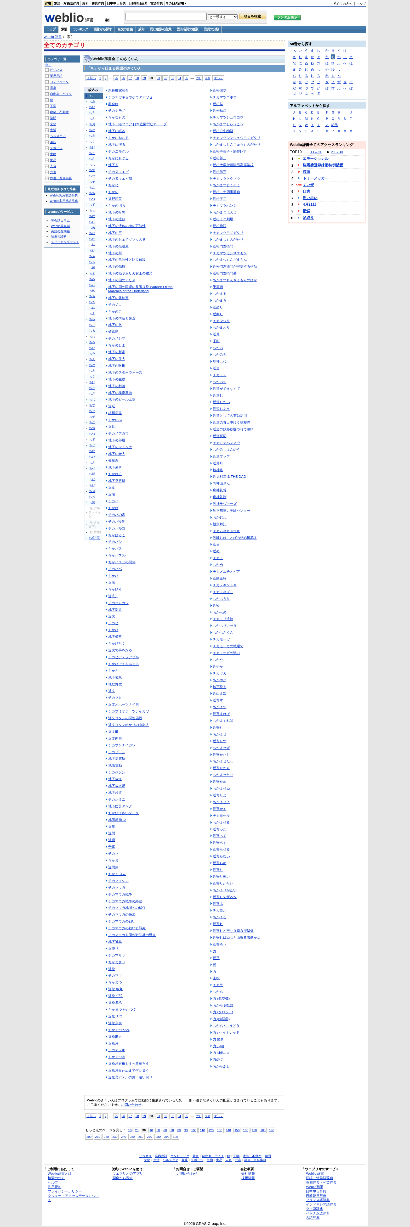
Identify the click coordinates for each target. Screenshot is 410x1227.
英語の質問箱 (60, 231)
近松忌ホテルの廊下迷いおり (130, 1077)
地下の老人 (116, 454)
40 (151, 1130)
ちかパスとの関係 (121, 562)
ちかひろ (115, 589)
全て (48, 64)
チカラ (218, 985)
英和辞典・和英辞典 (321, 1182)
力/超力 (218, 1059)
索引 (64, 29)
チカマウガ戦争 (120, 894)
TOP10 (295, 152)
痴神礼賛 (219, 490)
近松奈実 (115, 1023)
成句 (141, 29)
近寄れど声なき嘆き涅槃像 (233, 931)
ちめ (92, 290)
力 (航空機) (221, 998)
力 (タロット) (223, 1012)
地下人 (113, 165)
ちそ (92, 181)
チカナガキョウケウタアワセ (130, 97)
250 (132, 1136)
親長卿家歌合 (118, 90)
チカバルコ (116, 528)
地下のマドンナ (120, 447)
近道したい (221, 402)
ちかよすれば (223, 721)
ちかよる (219, 917)
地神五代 (219, 361)
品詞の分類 (211, 29)
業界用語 (56, 76)
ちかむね (219, 517)
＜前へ (91, 78)
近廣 (111, 582)
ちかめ (218, 565)
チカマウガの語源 (121, 914)
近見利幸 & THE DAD (229, 477)
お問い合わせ (131, 1105)
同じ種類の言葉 (160, 29)
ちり (92, 325)
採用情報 (248, 1178)
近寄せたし (221, 755)
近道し (218, 395)
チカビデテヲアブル (123, 657)
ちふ (92, 256)
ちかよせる (221, 822)
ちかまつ (115, 982)
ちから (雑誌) (223, 1005)
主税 (216, 978)
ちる (92, 331)
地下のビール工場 (121, 399)
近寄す (218, 700)
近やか (218, 666)
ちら (92, 319)
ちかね (113, 185)
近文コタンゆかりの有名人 (128, 725)
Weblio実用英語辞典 (64, 201)
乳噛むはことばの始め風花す (235, 538)
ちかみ (218, 348)
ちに (92, 222)
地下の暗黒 (116, 212)
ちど (92, 445)
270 (149, 1136)
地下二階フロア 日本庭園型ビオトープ (137, 124)
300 (207, 78)
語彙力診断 (59, 236)
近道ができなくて (226, 389)
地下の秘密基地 (120, 393)
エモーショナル (315, 158)
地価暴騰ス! (117, 820)
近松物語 (219, 226)
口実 (306, 191)
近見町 (218, 463)
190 (271, 1130)
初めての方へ (342, 3)
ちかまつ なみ (119, 1030)
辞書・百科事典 (61, 178)
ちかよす (219, 707)
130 (219, 1130)
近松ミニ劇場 (223, 219)
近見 (216, 334)
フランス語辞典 (318, 1200)
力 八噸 (218, 1046)
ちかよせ (219, 734)
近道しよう (221, 409)
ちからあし (221, 1066)
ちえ (92, 118)
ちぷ (92, 491)
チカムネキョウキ (226, 531)
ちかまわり (221, 327)
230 (114, 1136)
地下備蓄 (115, 637)
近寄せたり (221, 768)
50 (158, 1130)
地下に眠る (116, 131)
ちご (92, 388)
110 (202, 1130)
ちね (92, 233)
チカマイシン (118, 881)
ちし (92, 164)
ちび (92, 457)
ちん (92, 359)
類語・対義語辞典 (66, 3)
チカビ (113, 623)
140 (228, 1130)
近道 (216, 368)
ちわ (92, 348)
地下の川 (115, 253)
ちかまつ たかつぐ (122, 1009)
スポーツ (56, 148)
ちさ (92, 159)
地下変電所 (116, 759)
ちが (92, 365)
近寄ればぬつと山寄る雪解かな (236, 937)
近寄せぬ (219, 782)
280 (158, 1136)
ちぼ (92, 474)
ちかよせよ (221, 802)
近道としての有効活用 (230, 416)
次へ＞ (218, 78)
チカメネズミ (223, 592)
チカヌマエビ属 (120, 179)
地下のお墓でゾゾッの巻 (127, 239)
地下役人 (219, 687)
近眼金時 (219, 578)
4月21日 (309, 204)
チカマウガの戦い (121, 921)
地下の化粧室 (118, 298)
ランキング (80, 29)
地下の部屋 (116, 440)
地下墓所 (115, 467)
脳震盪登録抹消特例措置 (323, 165)
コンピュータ (59, 82)
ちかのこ (115, 311)
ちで (92, 439)
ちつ (92, 199)
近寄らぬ (219, 863)
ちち (92, 193)
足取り (308, 218)
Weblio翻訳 (314, 1187)
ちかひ (113, 576)
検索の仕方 (56, 1178)
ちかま (113, 860)
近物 (216, 605)
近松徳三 (219, 172)
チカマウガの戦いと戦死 (127, 928)
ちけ (92, 147)
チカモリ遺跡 (223, 619)
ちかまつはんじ (225, 212)
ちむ (92, 285)
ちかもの (219, 612)
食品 (53, 160)
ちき (92, 136)
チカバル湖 (116, 522)
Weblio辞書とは (60, 1173)
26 (123, 78)
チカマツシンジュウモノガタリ (236, 138)
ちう (92, 113)
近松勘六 (115, 1037)
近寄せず (219, 741)
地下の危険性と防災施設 (127, 260)
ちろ (92, 342)
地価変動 (115, 765)
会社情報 (248, 1173)
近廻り (218, 307)
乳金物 (113, 104)
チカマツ (115, 975)
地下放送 (115, 779)
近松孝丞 (115, 1003)
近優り (113, 948)
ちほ (92, 267)
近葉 (111, 487)
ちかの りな (117, 205)
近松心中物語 (223, 131)
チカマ (113, 853)
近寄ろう (219, 944)
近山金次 (219, 693)
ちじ (92, 399)
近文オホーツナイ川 (123, 704)
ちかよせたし (223, 761)
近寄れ (218, 924)
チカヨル (219, 910)
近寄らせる (221, 849)
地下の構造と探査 (121, 318)
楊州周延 (115, 413)
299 (198, 78)
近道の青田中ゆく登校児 (231, 422)
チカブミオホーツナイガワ (128, 711)
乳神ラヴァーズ (225, 504)
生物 (53, 154)
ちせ (92, 176)
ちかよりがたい (225, 890)
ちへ (92, 262)
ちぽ (92, 502)
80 (179, 1130)
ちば (92, 451)
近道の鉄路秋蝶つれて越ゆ (233, 429)
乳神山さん (221, 483)
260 (140, 1136)
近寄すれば (221, 714)
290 (166, 1136)
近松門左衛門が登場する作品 (235, 266)
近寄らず (219, 843)
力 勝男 (218, 1039)
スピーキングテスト (65, 242)
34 (179, 78)
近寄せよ (219, 795)
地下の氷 (115, 325)
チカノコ (115, 305)
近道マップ (221, 456)
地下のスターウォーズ (125, 372)
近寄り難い (221, 877)
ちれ (92, 336)
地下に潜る (116, 145)
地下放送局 (116, 786)
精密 (306, 172)
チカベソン (116, 772)
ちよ (92, 313)
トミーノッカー (315, 178)
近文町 (113, 732)
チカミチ (219, 375)
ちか (92, 130)
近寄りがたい (223, 883)
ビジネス (56, 70)
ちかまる (219, 294)
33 (172, 78)
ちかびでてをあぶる (123, 664)
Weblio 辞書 (53, 37)
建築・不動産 (59, 112)
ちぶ (92, 462)
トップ (51, 29)
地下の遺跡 (116, 219)
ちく (92, 141)
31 (158, 78)
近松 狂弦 (115, 996)
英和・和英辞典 (93, 3)
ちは (92, 244)
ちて (92, 204)
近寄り (218, 870)
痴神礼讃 (219, 497)
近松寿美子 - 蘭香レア (230, 151)
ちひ (92, 250)
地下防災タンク (120, 806)
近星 (111, 827)
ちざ (92, 394)
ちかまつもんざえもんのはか (235, 280)
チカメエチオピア (226, 571)
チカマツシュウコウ (228, 117)
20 (137, 1130)
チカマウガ (116, 888)
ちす (92, 170)
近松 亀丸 (115, 989)
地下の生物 (116, 379)
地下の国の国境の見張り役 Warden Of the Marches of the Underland (140, 289)
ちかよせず (221, 748)
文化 (53, 124)
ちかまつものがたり (228, 239)
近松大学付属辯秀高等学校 (233, 165)
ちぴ (92, 485)
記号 (334, 125)
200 (89, 1136)
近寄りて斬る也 (225, 897)
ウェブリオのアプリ (127, 1173)
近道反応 (219, 436)
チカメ (218, 558)
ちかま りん (117, 874)
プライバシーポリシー (65, 1191)
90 (186, 1130)
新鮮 (306, 211)
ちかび (113, 630)
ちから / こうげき (226, 1026)
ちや (92, 302)
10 (130, 1130)
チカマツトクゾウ (226, 179)
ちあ (92, 101)
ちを (92, 353)
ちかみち (219, 382)
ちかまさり (116, 962)
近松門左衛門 (223, 246)
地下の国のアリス (121, 280)
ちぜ (92, 411)
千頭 (216, 341)
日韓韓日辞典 (138, 3)
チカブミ (115, 698)
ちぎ (92, 371)
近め (216, 551)
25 (116, 78)
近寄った (219, 829)
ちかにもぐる (118, 158)
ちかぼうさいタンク (123, 813)
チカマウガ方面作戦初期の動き (132, 935)
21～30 (337, 152)
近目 (216, 544)
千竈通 (218, 287)
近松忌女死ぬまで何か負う (128, 1070)
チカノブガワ (118, 433)
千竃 (111, 847)
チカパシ (115, 542)
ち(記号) (94, 538)
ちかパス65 (117, 555)
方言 (53, 172)
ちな (92, 216)
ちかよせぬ (221, 788)
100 (193, 1130)
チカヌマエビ (118, 172)
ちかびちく (116, 643)
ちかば (113, 508)
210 (97, 1136)
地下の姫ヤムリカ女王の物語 (130, 273)
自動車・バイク (61, 94)
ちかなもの (116, 117)
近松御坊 (219, 90)
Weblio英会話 (60, 226)
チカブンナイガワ (121, 745)
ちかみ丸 (219, 355)
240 (123, 1136)
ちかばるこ (116, 535)
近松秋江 (219, 110)
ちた (92, 187)
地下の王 (115, 233)
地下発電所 (116, 481)
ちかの (113, 192)
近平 (216, 958)
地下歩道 (115, 793)
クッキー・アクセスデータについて (73, 1198)
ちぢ (92, 428)
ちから (218, 992)
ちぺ (92, 497)
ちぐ (92, 376)
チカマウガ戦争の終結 (125, 901)
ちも (92, 296)
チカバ (113, 501)
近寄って (219, 836)
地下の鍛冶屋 (118, 246)
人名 (53, 166)
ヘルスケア (58, 136)
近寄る (218, 904)
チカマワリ (221, 321)
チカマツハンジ (225, 205)
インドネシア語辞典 (321, 1204)
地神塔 (218, 470)
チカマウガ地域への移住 (127, 908)
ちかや (218, 660)
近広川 (113, 596)
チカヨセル (221, 816)
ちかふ (113, 671)
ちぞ (92, 416)
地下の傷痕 (116, 266)
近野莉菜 (115, 199)
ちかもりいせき (225, 626)
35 (186, 78)
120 (211, 1130)
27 (130, 78)
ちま (92, 273)
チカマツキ (116, 1050)
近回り (218, 314)
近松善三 (219, 158)
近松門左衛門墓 (225, 273)
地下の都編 (116, 386)
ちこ (92, 153)
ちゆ (92, 307)
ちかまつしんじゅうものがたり (236, 145)
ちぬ (92, 227)
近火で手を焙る (120, 650)
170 (254, 1130)
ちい (92, 107)
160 (245, 1130)
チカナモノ (116, 110)
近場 (111, 494)
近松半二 (219, 199)
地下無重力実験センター (231, 511)
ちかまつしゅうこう (228, 124)
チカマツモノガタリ (228, 233)
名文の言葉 (125, 29)
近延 (111, 406)
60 (165, 1130)
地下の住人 (116, 359)
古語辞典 (156, 3)
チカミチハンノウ (226, 443)
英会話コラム (60, 220)
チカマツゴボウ (225, 97)
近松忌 (113, 1043)
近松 (111, 969)
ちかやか (219, 680)
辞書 (48, 3)
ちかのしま (116, 345)
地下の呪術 (116, 366)
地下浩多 (115, 610)
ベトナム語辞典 (318, 1213)
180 (262, 1130)
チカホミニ (116, 799)
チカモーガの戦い (226, 653)
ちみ (92, 279)
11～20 (316, 152)
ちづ (92, 434)
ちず (92, 405)
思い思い (310, 198)
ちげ (92, 382)
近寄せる (219, 809)
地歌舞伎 (115, 684)
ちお (92, 124)
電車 (53, 88)
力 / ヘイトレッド (226, 1032)
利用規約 (54, 1187)
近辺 (111, 840)
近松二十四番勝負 (226, 192)
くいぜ (308, 185)
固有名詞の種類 (187, 29)
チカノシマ (116, 338)
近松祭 (218, 104)
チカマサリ (116, 955)
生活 (53, 130)
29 (144, 78)
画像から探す (103, 29)
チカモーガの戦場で (228, 646)
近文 (111, 691)
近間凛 (113, 867)
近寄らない (221, 856)
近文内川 (115, 738)
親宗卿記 (219, 524)
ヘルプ (361, 3)
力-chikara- (221, 1053)
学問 (53, 118)
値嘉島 (113, 332)
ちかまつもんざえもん (230, 260)
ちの (92, 239)
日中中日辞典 (116, 3)
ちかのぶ (115, 420)
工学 (53, 106)
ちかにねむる (118, 138)
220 (106, 1136)
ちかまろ (219, 300)
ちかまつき (116, 1057)
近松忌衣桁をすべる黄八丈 (128, 1064)
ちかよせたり (223, 775)
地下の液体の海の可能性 (127, 226)
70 (172, 1130)
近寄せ (218, 727)
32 (165, 78)
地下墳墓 (115, 677)
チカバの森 (116, 515)
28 (137, 78)
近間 (111, 833)
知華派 (113, 461)
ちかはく (115, 474)
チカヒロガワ (118, 603)
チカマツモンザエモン (230, 253)
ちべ (92, 468)
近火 (111, 616)
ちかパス (115, 548)
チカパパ (115, 569)
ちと (92, 210)
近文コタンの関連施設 (125, 718)
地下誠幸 (115, 942)
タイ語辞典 (314, 1209)
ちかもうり (221, 599)
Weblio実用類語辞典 (64, 195)
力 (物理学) (221, 1019)
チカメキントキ (225, 585)
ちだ (92, 422)
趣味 (53, 142)
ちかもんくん (223, 632)
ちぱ (92, 479)
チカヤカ (219, 673)
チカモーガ (221, 639)
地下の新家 (116, 352)
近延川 (113, 427)
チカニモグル (118, 151)
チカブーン (116, 752)
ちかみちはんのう (226, 450)
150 (237, 1130)
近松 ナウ (115, 1016)
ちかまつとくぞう (226, 185)
